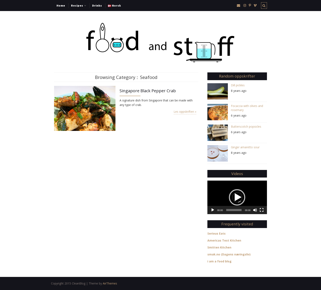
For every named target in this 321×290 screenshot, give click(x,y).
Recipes (77, 5)
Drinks (97, 5)
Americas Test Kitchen (224, 240)
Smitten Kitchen (219, 247)
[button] (237, 197)
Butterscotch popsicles (246, 126)
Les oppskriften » (185, 112)
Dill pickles (238, 85)
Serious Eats (216, 233)
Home (61, 5)
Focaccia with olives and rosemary (247, 108)
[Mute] (255, 210)
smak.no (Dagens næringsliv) (229, 254)
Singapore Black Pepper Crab (148, 90)
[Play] (213, 210)
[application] (237, 197)
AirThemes (110, 283)
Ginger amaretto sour (245, 147)
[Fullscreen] (262, 210)
